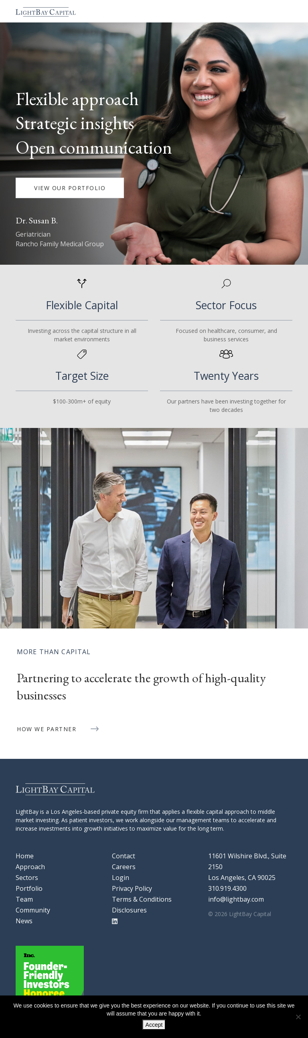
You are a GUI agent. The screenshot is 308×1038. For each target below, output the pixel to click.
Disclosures (129, 910)
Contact (123, 855)
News (24, 920)
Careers (124, 866)
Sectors (27, 877)
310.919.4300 (227, 888)
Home (25, 855)
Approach (30, 866)
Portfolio (29, 888)
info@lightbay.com (236, 899)
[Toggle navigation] (284, 11)
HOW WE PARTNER (46, 729)
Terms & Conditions (142, 899)
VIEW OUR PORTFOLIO (69, 188)
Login (120, 877)
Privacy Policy (132, 888)
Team (24, 899)
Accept (154, 1025)
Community (33, 910)
